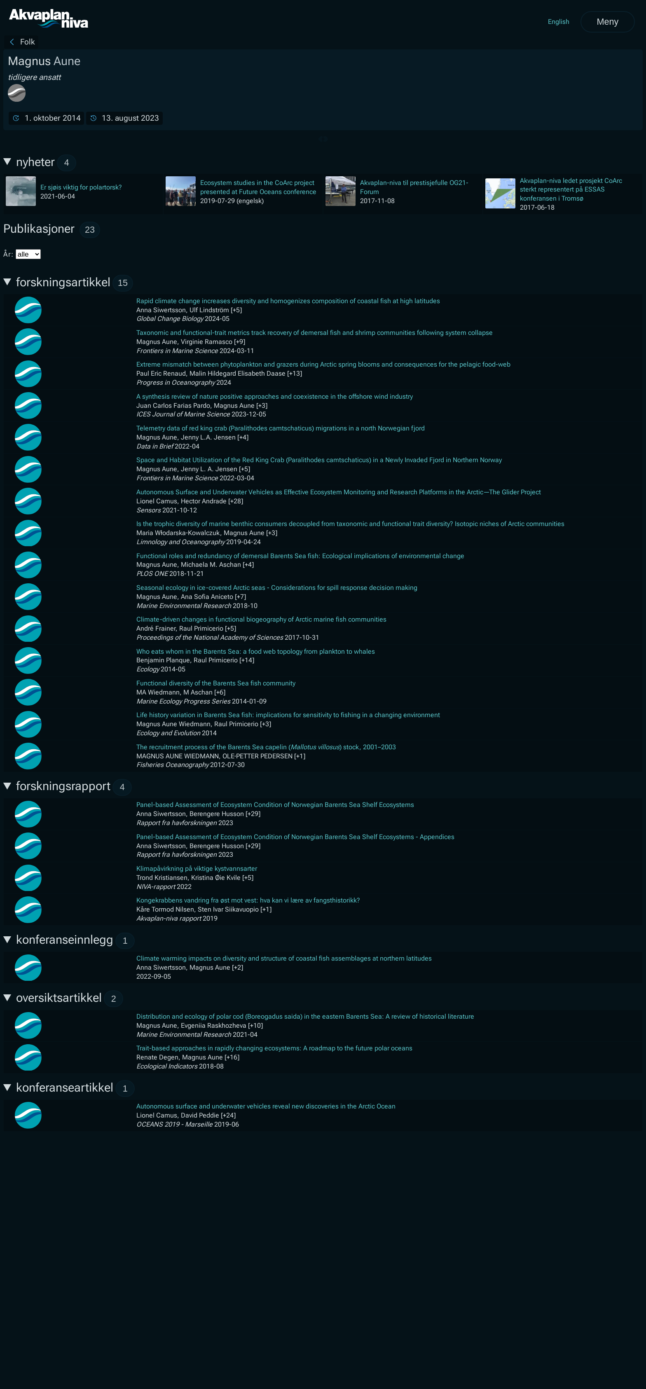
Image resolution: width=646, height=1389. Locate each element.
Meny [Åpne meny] (607, 21)
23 (90, 229)
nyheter (46, 162)
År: (22, 254)
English (558, 22)
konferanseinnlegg (75, 941)
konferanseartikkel (75, 1088)
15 (123, 283)
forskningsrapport (74, 787)
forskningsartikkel (74, 283)
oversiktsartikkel (70, 998)
